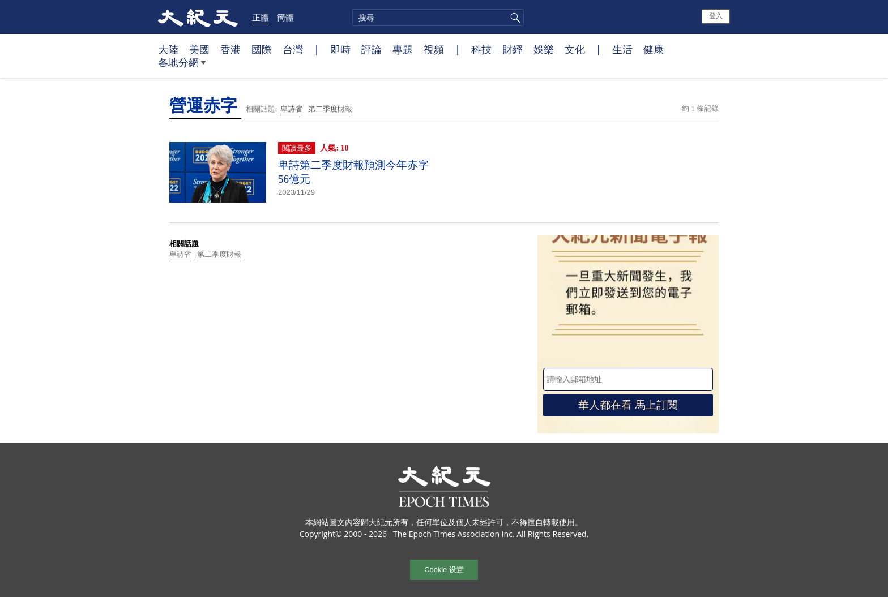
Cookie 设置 (443, 569)
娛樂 (543, 49)
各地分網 (182, 66)
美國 (199, 49)
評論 (371, 49)
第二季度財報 (330, 109)
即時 (340, 49)
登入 (716, 16)
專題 (402, 49)
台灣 (293, 49)
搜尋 (513, 17)
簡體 (285, 17)
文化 (575, 49)
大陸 (168, 49)
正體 (260, 17)
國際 (261, 49)
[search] (438, 17)
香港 (230, 49)
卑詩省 (291, 109)
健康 (653, 49)
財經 (512, 49)
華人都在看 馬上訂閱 (628, 405)
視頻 (434, 49)
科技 (481, 49)
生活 (622, 49)
